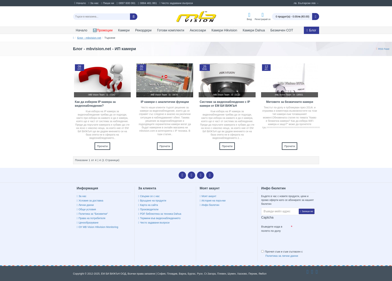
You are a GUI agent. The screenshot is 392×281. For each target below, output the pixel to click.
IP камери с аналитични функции (165, 101)
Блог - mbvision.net (89, 37)
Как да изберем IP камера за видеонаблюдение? (95, 103)
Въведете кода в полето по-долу (271, 228)
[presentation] (287, 240)
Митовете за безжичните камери (289, 101)
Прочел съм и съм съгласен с (282, 254)
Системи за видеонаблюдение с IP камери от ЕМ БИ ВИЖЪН (225, 103)
